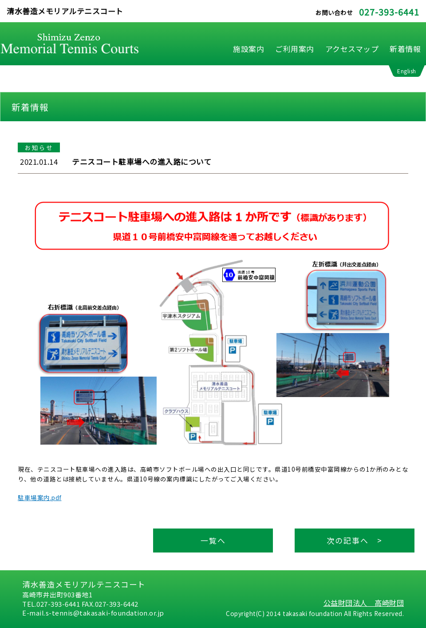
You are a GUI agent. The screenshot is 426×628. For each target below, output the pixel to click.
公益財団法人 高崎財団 (363, 602)
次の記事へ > (355, 540)
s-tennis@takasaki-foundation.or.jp (105, 612)
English (406, 71)
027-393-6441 (389, 12)
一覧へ (213, 540)
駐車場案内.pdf (40, 497)
